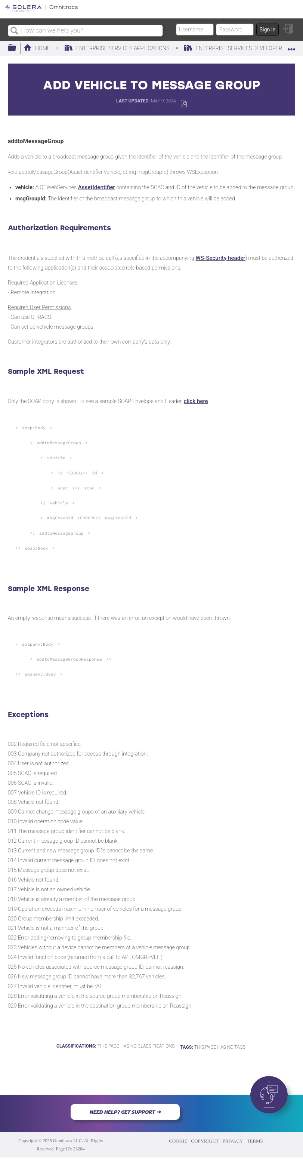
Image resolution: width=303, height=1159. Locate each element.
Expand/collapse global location (291, 45)
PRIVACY (232, 1141)
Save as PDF (183, 104)
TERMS (255, 1141)
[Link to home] (41, 10)
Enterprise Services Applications (118, 48)
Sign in (267, 30)
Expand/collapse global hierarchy (17, 48)
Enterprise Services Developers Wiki (241, 48)
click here (196, 401)
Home (38, 48)
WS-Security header (220, 258)
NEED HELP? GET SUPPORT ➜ (125, 1112)
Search (14, 31)
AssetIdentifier (96, 187)
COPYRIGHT (205, 1141)
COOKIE (178, 1141)
